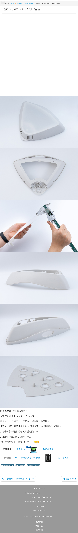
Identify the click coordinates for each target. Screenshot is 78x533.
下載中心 (39, 526)
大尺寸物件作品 (20, 465)
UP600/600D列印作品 (33, 465)
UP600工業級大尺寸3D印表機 (34, 458)
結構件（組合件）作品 (7, 465)
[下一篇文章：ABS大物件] (69, 479)
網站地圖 (39, 530)
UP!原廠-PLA (26, 449)
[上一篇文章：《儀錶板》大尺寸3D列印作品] (18, 479)
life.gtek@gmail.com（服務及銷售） (42, 516)
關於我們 (39, 522)
